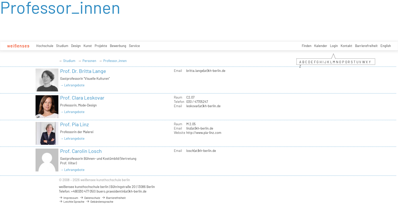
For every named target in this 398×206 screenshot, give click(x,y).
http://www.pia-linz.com (203, 133)
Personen (89, 61)
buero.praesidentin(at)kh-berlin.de (121, 191)
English (385, 46)
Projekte (101, 46)
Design (76, 46)
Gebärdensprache (99, 201)
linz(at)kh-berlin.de (199, 128)
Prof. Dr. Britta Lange (83, 71)
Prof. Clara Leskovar (82, 97)
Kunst (88, 46)
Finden (306, 46)
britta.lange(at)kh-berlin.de (205, 71)
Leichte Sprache (71, 201)
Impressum (68, 197)
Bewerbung (118, 46)
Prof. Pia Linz (74, 124)
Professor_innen (115, 61)
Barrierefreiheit (366, 46)
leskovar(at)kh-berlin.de (203, 106)
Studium (62, 46)
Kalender (320, 46)
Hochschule (44, 46)
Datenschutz (90, 197)
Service (134, 46)
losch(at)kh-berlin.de (201, 151)
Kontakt (346, 46)
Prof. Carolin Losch (81, 151)
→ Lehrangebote (72, 85)
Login (334, 46)
